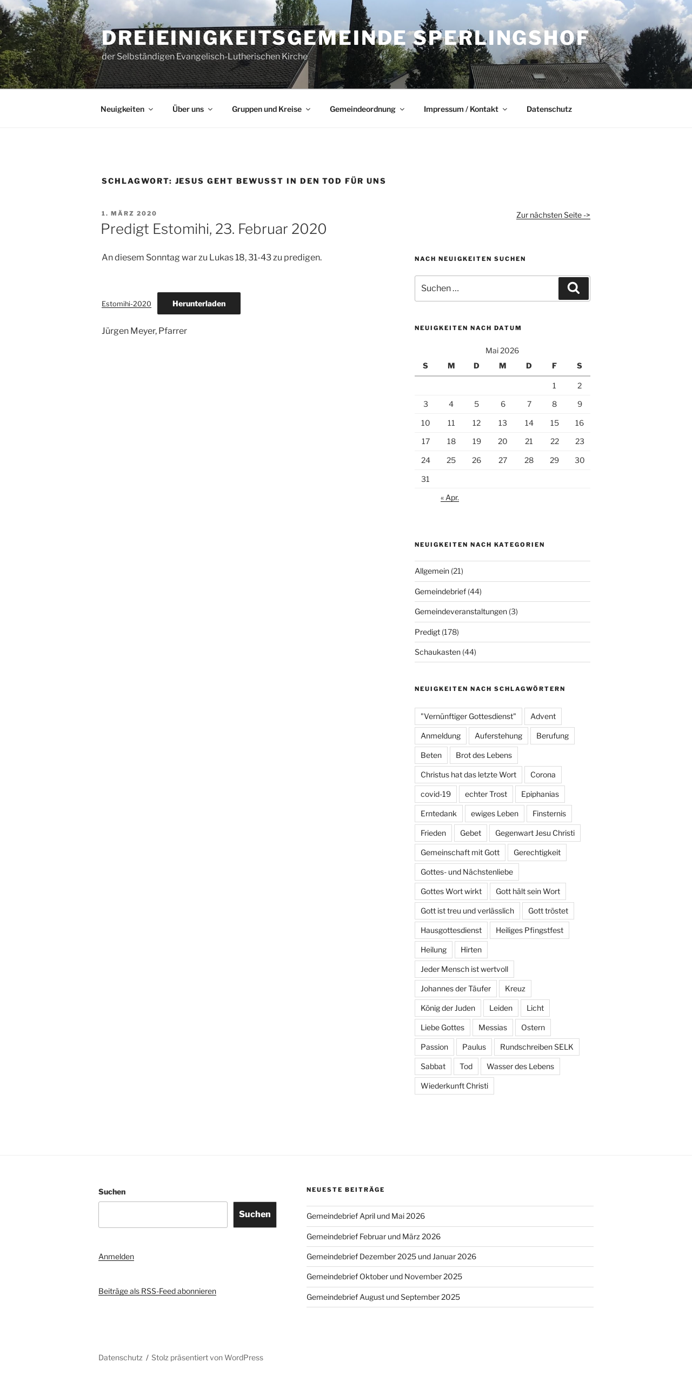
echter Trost (486, 793)
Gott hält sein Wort (528, 891)
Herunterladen (198, 303)
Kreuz (515, 988)
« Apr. (450, 497)
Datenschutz (549, 108)
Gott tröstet (548, 910)
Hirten (471, 949)
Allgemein (432, 570)
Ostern (533, 1027)
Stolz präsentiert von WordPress (207, 1357)
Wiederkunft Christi (454, 1085)
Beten (431, 755)
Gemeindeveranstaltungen (461, 611)
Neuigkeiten (128, 108)
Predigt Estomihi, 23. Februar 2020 (214, 228)
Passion (434, 1046)
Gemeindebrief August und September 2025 (383, 1296)
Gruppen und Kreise (272, 108)
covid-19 (436, 793)
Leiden (501, 1007)
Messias (492, 1027)
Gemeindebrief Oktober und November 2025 (384, 1276)
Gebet (470, 832)
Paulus (474, 1046)
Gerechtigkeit (537, 852)
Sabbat (433, 1066)
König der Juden (448, 1007)
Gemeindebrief (440, 591)
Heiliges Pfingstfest (529, 930)
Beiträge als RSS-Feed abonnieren (157, 1290)
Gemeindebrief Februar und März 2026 (374, 1236)
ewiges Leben (494, 813)
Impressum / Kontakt (466, 108)
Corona (543, 774)
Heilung (434, 949)
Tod (466, 1066)
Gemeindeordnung (368, 108)
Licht (535, 1007)
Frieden (433, 832)
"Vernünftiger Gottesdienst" (468, 716)
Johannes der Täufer (456, 988)
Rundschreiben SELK (537, 1046)
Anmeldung (441, 735)
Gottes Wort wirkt (451, 891)
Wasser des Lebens (520, 1066)
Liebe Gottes (442, 1027)
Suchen (111, 1191)
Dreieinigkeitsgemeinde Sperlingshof (346, 38)
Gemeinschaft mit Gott (460, 852)
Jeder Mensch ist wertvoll (464, 969)
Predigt (427, 631)
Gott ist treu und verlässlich (467, 910)
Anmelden (116, 1256)
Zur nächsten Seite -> (553, 214)
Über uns (193, 108)
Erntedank (439, 813)
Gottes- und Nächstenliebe (467, 871)
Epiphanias (540, 793)
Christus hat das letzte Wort (468, 774)
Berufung (552, 735)
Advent (543, 716)
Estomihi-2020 (126, 304)
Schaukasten (438, 651)
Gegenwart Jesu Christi (535, 832)
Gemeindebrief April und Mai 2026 (366, 1215)
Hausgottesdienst (451, 930)
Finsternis (549, 813)
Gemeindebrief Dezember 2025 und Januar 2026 (391, 1256)
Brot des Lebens (484, 755)
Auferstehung (498, 735)
